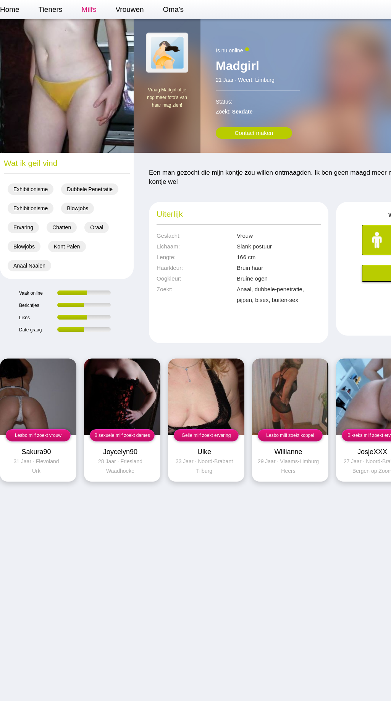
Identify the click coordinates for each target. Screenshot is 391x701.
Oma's (173, 9)
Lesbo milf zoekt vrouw (38, 435)
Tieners (51, 9)
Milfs (88, 9)
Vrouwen (129, 9)
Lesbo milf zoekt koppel (290, 435)
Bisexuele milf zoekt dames (122, 435)
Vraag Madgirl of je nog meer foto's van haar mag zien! (167, 97)
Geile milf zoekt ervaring (206, 435)
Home (9, 9)
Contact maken (254, 133)
